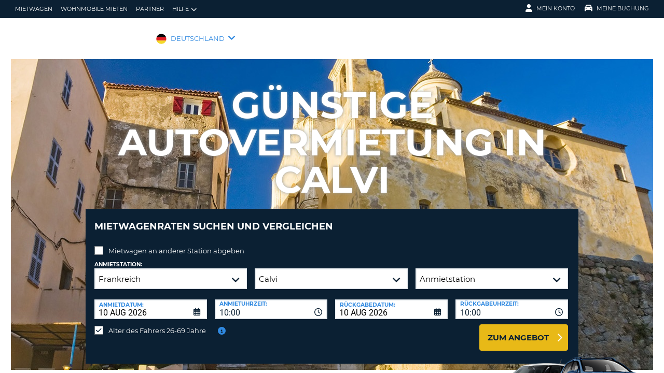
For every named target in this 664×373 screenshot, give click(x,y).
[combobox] (271, 301)
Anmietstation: (118, 256)
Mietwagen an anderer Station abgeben (176, 243)
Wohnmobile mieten (94, 8)
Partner (150, 8)
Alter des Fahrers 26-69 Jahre (157, 323)
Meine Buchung (617, 8)
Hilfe (184, 9)
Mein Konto (550, 8)
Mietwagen (33, 8)
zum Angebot (518, 330)
